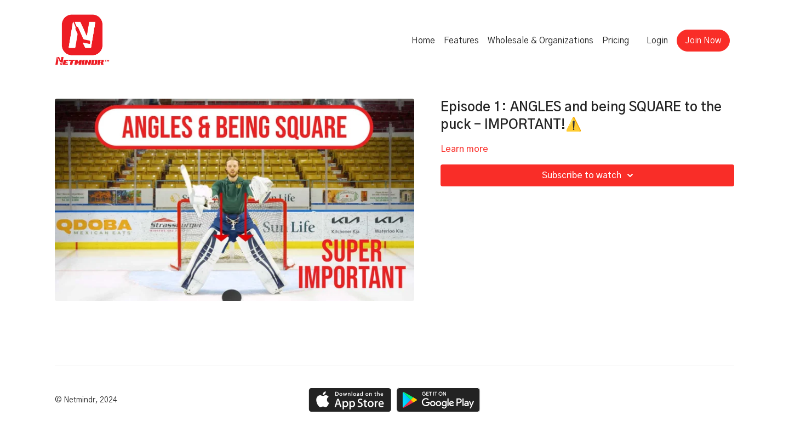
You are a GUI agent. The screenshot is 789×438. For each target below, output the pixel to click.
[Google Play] (438, 400)
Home (423, 40)
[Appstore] (350, 400)
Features (461, 40)
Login (657, 40)
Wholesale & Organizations (540, 40)
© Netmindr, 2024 (86, 400)
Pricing (615, 40)
